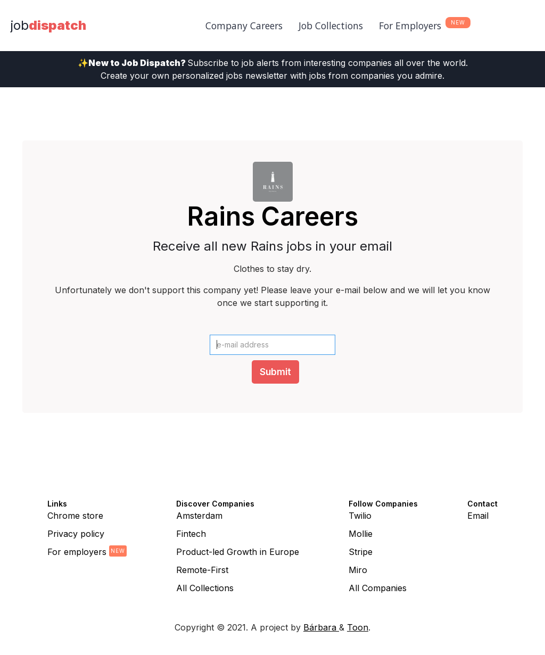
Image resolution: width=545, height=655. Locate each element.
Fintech (191, 533)
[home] (48, 25)
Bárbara (321, 627)
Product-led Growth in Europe (237, 551)
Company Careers (244, 25)
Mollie (361, 533)
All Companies (378, 588)
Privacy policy (75, 533)
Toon (357, 627)
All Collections (205, 588)
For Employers (410, 25)
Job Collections (331, 25)
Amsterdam (199, 515)
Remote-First (202, 570)
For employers (76, 551)
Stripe (361, 551)
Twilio (360, 515)
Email (478, 515)
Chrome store (75, 515)
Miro (358, 570)
